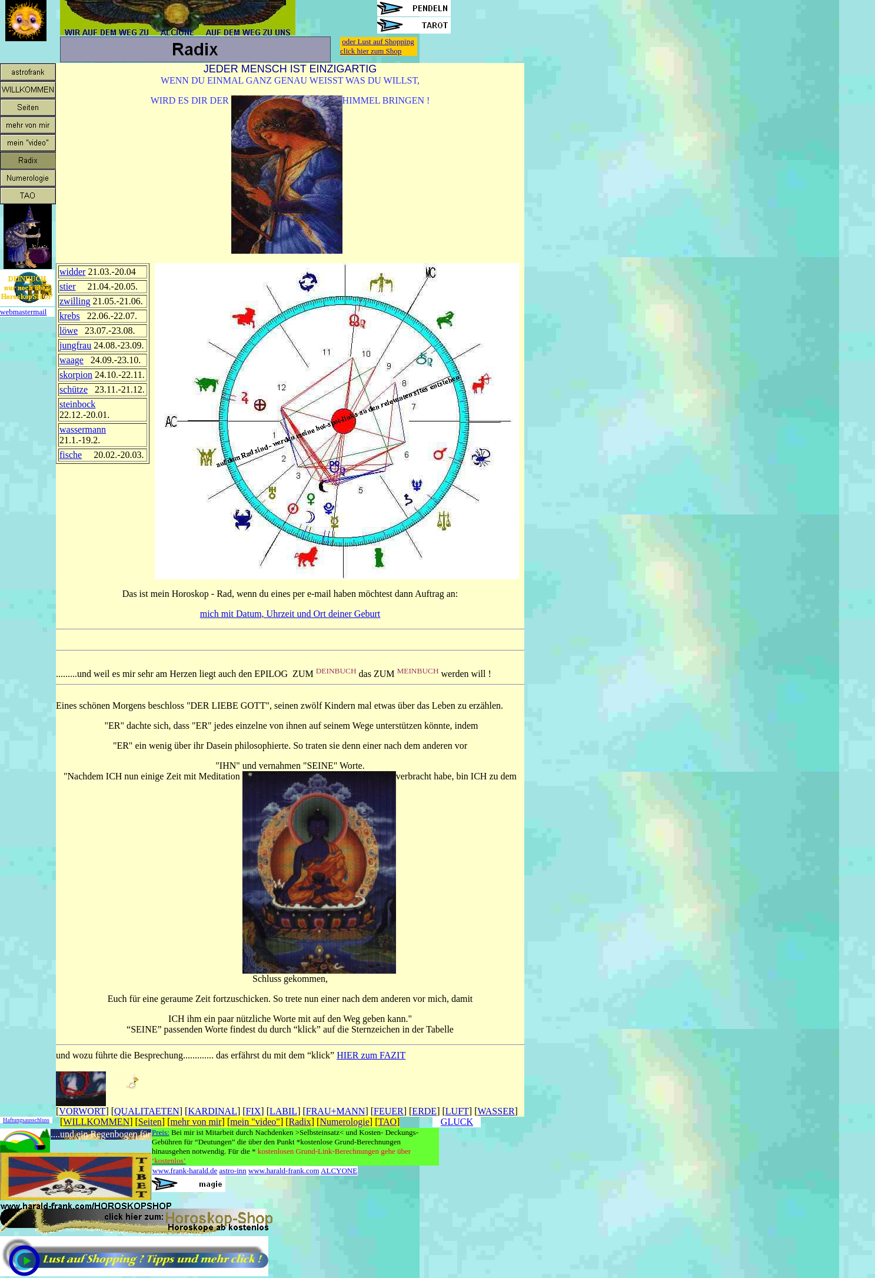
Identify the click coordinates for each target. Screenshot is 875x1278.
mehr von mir (196, 1122)
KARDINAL (212, 1111)
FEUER (389, 1111)
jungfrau (75, 345)
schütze (73, 389)
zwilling (74, 301)
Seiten (150, 1122)
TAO (387, 1122)
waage (71, 360)
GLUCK (457, 1122)
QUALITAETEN (146, 1111)
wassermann (82, 429)
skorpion (75, 375)
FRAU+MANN (335, 1111)
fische (70, 455)
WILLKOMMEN (96, 1122)
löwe (68, 331)
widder (72, 272)
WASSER (495, 1111)
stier (67, 286)
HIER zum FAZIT (371, 1055)
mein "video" (255, 1122)
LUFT (457, 1111)
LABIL (283, 1111)
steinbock (77, 404)
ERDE (424, 1111)
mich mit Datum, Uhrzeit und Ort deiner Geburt (290, 614)
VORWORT (82, 1111)
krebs (69, 316)
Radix (300, 1122)
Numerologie (344, 1122)
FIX (253, 1111)
